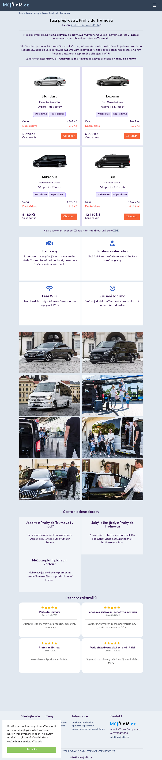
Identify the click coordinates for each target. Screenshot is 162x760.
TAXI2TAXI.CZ (107, 751)
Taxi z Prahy (32, 13)
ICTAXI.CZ (91, 751)
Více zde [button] (37, 742)
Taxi (21, 13)
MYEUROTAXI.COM (72, 751)
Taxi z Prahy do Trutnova (56, 13)
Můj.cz (16, 5)
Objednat (69, 136)
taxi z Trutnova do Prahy (85, 25)
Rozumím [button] (32, 750)
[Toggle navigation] (155, 5)
